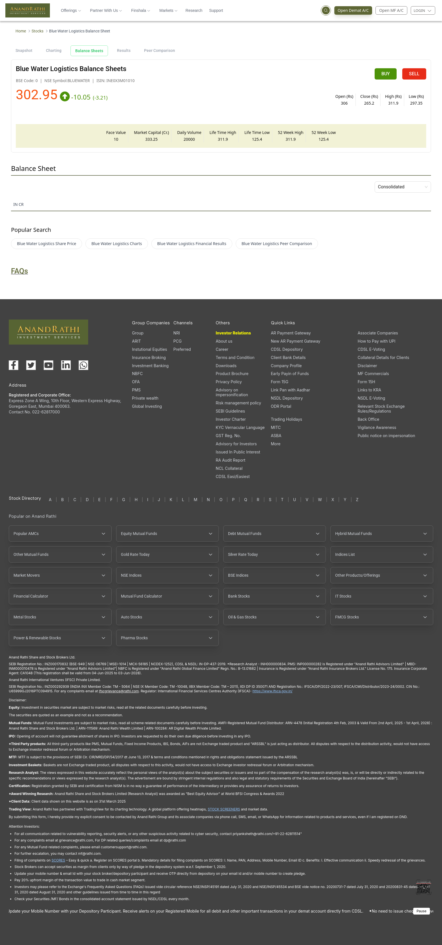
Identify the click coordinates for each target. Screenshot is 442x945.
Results (124, 50)
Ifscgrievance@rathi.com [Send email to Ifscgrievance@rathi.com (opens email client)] (119, 691)
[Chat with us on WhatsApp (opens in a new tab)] (83, 365)
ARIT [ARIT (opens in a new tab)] (136, 341)
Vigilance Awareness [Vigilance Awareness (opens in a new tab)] (377, 427)
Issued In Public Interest (238, 452)
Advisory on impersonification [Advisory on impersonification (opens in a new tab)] (232, 392)
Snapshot (24, 50)
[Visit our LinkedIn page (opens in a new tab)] (66, 365)
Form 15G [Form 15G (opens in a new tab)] (279, 381)
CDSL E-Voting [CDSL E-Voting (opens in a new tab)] (371, 349)
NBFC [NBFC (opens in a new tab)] (137, 373)
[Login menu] (423, 10)
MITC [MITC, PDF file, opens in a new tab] (276, 427)
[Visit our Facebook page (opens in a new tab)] (13, 365)
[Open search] (326, 10)
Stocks (37, 31)
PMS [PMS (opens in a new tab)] (136, 389)
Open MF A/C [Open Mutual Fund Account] (391, 10)
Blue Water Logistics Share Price (46, 243)
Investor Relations (233, 333)
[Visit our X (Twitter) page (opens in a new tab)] (31, 365)
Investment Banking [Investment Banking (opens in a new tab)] (150, 365)
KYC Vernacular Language (240, 427)
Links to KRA (369, 389)
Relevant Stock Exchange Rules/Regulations (381, 408)
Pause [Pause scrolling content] (421, 911)
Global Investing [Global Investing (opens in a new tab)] (147, 406)
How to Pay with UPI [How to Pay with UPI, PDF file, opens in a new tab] (376, 341)
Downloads (226, 365)
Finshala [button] (140, 10)
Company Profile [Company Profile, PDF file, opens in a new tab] (286, 365)
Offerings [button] (71, 10)
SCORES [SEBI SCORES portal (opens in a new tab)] (58, 860)
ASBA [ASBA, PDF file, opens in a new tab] (276, 435)
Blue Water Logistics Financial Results (191, 243)
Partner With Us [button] (106, 10)
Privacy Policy (229, 381)
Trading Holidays (286, 419)
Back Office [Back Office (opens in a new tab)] (368, 419)
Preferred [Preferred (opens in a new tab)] (182, 349)
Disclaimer (367, 365)
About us (224, 341)
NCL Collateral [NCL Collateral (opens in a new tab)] (229, 468)
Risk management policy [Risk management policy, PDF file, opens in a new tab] (238, 402)
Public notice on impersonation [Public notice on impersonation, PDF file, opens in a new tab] (386, 435)
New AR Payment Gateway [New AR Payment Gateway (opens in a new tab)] (296, 341)
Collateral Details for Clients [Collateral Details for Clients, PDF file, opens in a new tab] (383, 357)
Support (216, 10)
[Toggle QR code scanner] (423, 887)
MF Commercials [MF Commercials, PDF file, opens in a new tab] (373, 373)
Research (193, 10)
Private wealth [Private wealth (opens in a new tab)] (145, 398)
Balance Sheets (89, 51)
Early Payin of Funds (290, 373)
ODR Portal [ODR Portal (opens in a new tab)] (281, 406)
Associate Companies (378, 333)
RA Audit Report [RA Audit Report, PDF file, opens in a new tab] (230, 460)
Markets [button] (168, 10)
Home (21, 31)
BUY (385, 73)
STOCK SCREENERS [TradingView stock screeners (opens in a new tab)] (224, 809)
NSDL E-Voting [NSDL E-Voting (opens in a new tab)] (371, 398)
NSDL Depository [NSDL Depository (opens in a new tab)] (287, 398)
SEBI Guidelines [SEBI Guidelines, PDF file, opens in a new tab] (230, 411)
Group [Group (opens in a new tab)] (137, 333)
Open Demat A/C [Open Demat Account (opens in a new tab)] (351, 10)
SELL (414, 73)
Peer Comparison (159, 50)
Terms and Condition (235, 357)
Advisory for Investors (236, 443)
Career (222, 349)
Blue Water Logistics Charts (116, 243)
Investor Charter (231, 419)
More (275, 444)
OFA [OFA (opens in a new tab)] (136, 381)
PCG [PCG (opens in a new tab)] (177, 341)
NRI (176, 333)
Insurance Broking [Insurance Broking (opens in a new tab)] (149, 357)
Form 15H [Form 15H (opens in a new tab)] (366, 381)
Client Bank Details (288, 357)
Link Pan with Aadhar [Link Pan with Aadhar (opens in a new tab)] (290, 389)
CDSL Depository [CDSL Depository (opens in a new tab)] (287, 349)
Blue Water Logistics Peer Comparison (277, 243)
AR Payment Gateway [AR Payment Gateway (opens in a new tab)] (291, 333)
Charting (53, 50)
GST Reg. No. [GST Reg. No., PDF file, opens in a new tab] (228, 435)
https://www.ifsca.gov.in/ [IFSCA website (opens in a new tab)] (273, 691)
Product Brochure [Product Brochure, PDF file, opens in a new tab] (232, 373)
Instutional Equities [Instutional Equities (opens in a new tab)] (149, 349)
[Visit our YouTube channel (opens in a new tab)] (48, 365)
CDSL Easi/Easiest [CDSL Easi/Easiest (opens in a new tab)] (232, 476)
